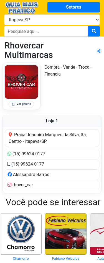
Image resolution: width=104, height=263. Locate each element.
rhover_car (20, 184)
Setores (73, 7)
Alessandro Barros (28, 174)
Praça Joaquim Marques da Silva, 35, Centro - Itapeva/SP (48, 138)
